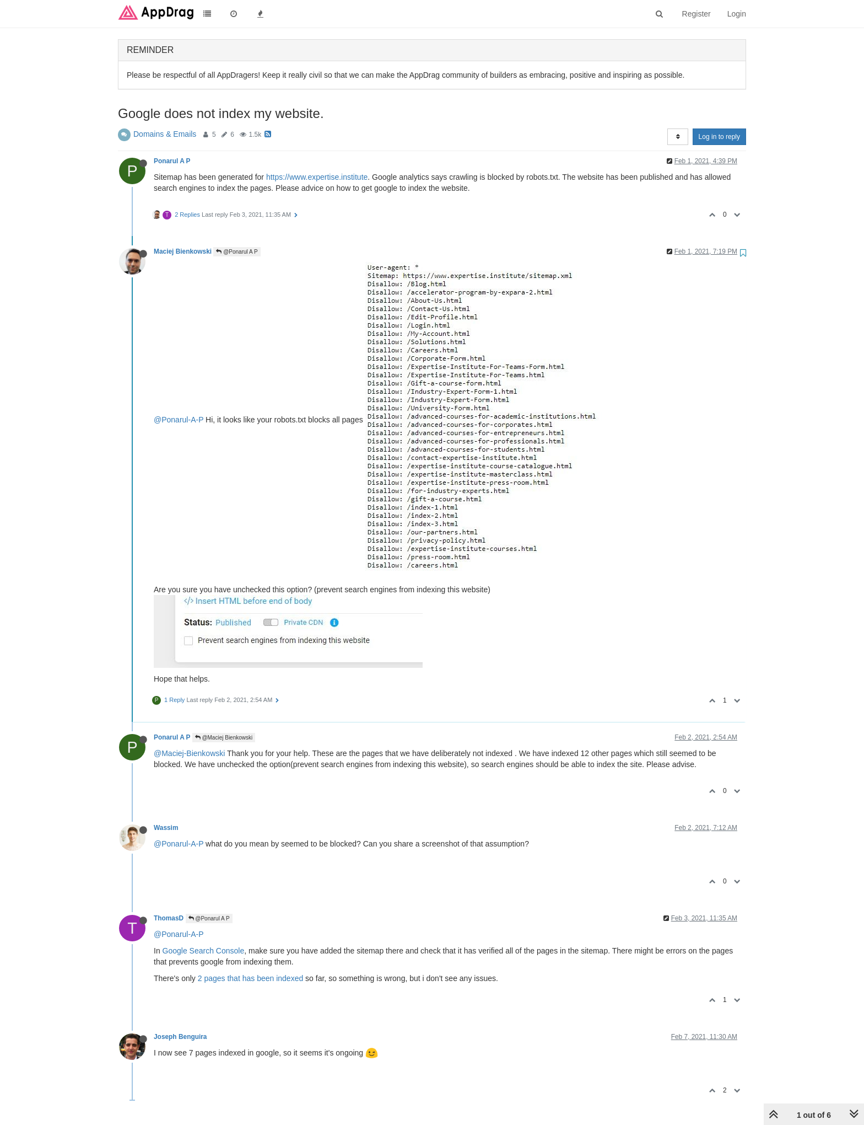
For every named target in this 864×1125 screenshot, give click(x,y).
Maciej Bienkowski (183, 251)
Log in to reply (719, 137)
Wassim (166, 828)
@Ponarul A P (236, 252)
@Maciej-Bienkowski (189, 753)
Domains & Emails (164, 134)
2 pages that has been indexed (251, 978)
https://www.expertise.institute (317, 177)
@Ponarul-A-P (178, 419)
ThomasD (168, 918)
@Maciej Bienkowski (224, 738)
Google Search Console (204, 950)
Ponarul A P (172, 161)
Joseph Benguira (180, 1037)
